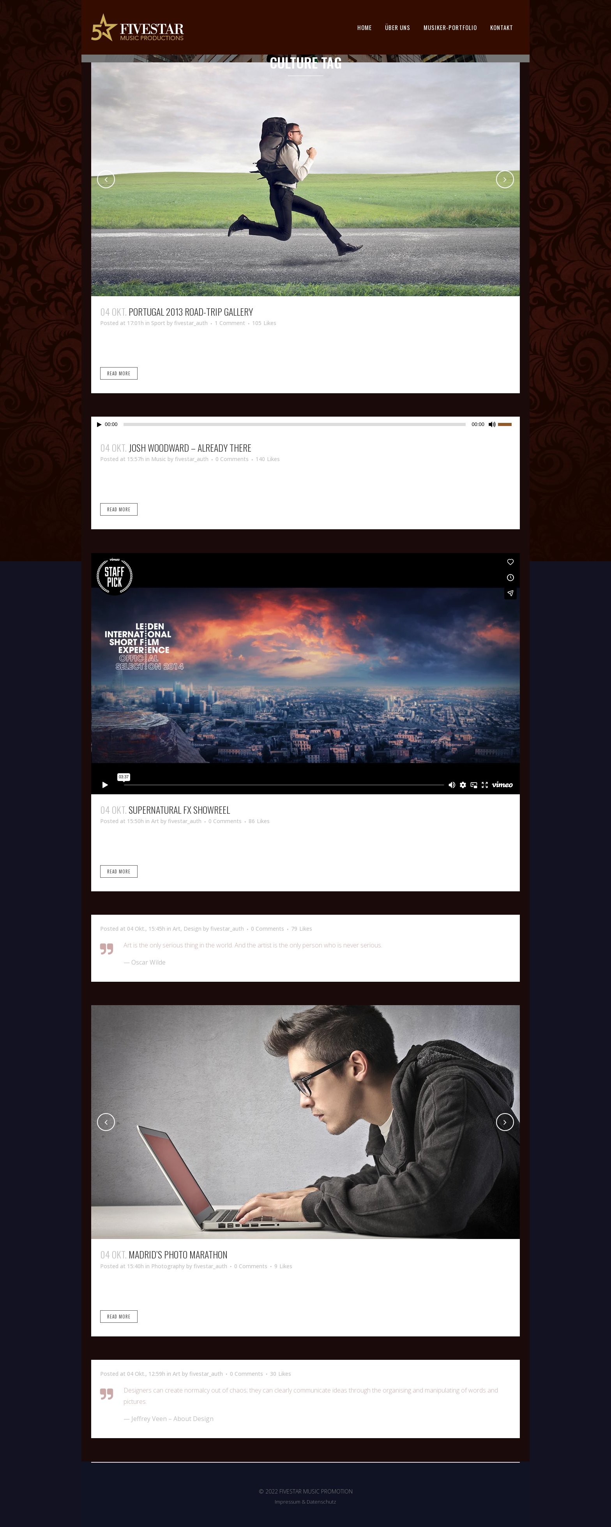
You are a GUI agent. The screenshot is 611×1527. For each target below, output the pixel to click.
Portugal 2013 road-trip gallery (191, 311)
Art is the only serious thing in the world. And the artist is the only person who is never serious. (253, 945)
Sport (158, 323)
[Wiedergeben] (99, 424)
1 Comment (230, 323)
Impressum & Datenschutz (305, 1501)
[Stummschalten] (492, 424)
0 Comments (232, 459)
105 (264, 323)
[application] (305, 424)
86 (259, 821)
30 (280, 1374)
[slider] (295, 424)
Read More (119, 373)
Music (158, 459)
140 (268, 459)
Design (192, 928)
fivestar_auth (191, 323)
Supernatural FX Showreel (179, 809)
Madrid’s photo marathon (178, 1254)
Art (155, 821)
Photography (168, 1266)
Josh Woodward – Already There (190, 447)
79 (301, 928)
